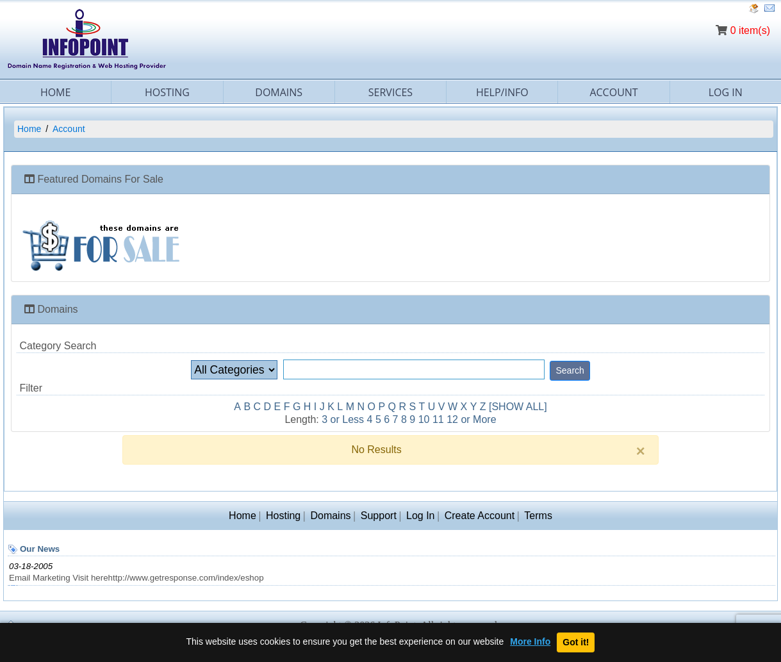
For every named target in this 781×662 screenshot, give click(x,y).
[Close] (640, 451)
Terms (538, 515)
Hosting (167, 92)
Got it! (576, 642)
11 (438, 419)
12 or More (471, 419)
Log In (726, 92)
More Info (530, 642)
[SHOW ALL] (518, 406)
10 (424, 419)
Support (379, 515)
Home (55, 92)
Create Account (479, 515)
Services (390, 92)
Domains (278, 92)
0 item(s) (750, 30)
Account (613, 92)
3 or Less (343, 419)
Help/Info (502, 92)
